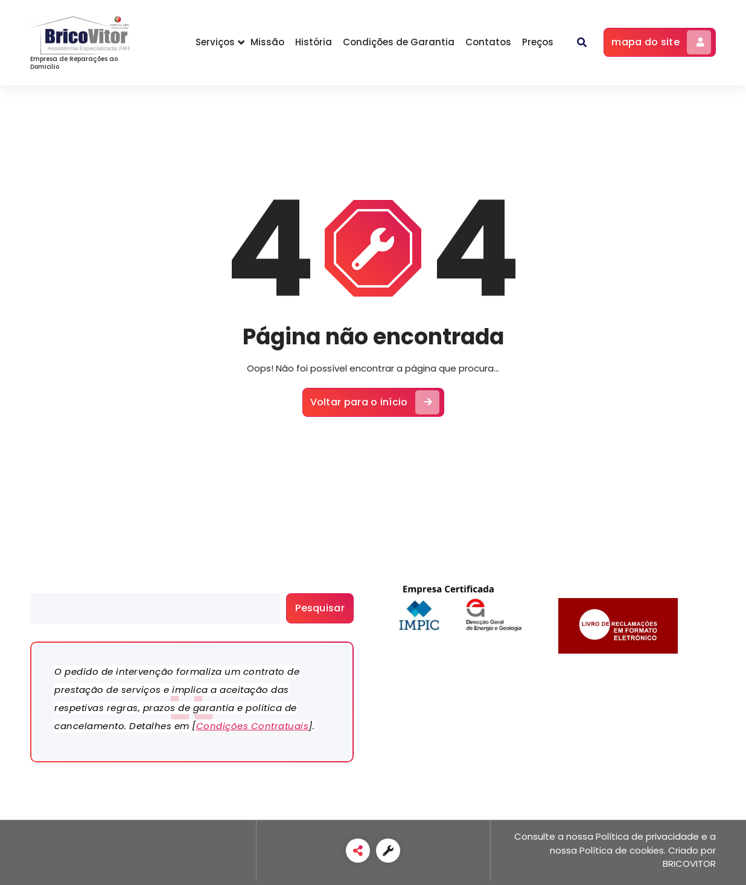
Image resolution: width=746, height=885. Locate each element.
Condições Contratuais (252, 725)
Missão (267, 42)
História (313, 42)
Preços (537, 42)
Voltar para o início (374, 402)
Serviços (215, 42)
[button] (582, 42)
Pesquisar (52, 586)
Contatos (488, 42)
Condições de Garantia (398, 42)
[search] (155, 608)
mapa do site (661, 42)
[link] (358, 850)
